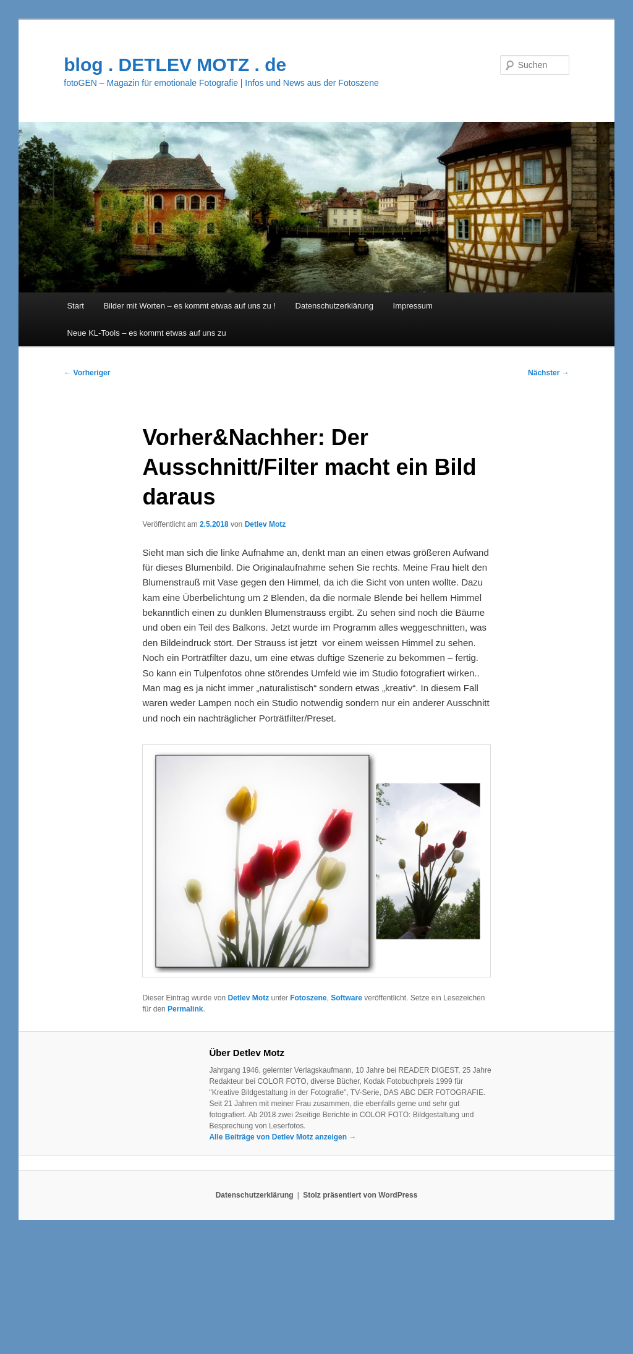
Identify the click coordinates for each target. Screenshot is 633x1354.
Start (75, 305)
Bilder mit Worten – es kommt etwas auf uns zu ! (189, 305)
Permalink (185, 1009)
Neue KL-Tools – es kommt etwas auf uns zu (146, 333)
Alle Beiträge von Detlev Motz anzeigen (282, 1137)
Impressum (413, 305)
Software (346, 998)
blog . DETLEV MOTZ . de (175, 64)
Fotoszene (308, 998)
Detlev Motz (265, 524)
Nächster (548, 372)
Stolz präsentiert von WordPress (360, 1195)
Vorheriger (87, 372)
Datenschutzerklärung (334, 305)
